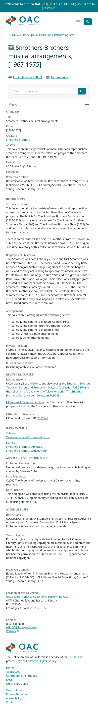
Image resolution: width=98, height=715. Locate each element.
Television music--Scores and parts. (27, 437)
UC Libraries (76, 657)
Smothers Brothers (18, 140)
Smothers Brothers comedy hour (26, 450)
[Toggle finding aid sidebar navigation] (49, 104)
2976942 (42, 418)
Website (11, 631)
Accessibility (13, 698)
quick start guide (71, 4)
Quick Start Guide (17, 684)
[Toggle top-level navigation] (78, 22)
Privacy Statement (17, 694)
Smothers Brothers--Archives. (24, 446)
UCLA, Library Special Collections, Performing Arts (43, 35)
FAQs (9, 680)
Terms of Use (14, 690)
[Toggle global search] (88, 22)
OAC (22, 20)
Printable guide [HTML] (27, 77)
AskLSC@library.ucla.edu (21, 627)
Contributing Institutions (21, 676)
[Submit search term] (82, 91)
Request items (60, 77)
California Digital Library (41, 661)
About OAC (13, 672)
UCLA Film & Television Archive (25, 402)
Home (10, 668)
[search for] (45, 91)
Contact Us (13, 702)
